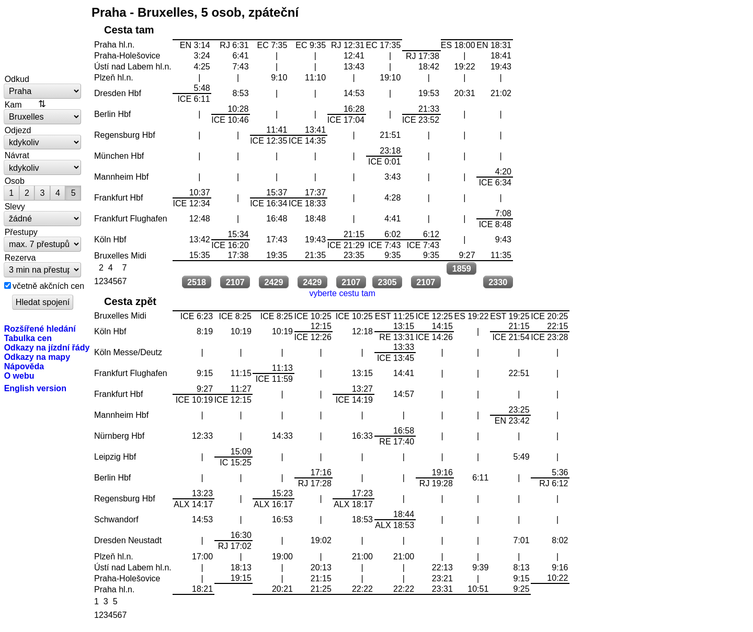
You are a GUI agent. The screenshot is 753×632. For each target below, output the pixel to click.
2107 (235, 282)
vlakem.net (43, 38)
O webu (19, 375)
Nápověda (24, 366)
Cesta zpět (130, 301)
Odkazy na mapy (37, 356)
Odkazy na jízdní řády (47, 347)
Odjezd (18, 130)
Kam (13, 104)
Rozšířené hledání (40, 328)
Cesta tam (129, 30)
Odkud (17, 79)
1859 (461, 268)
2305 (387, 282)
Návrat (17, 155)
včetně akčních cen (48, 285)
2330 (497, 282)
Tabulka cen (28, 338)
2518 (196, 282)
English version (35, 388)
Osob (15, 180)
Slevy (15, 206)
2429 (274, 282)
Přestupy (21, 232)
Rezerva (20, 257)
